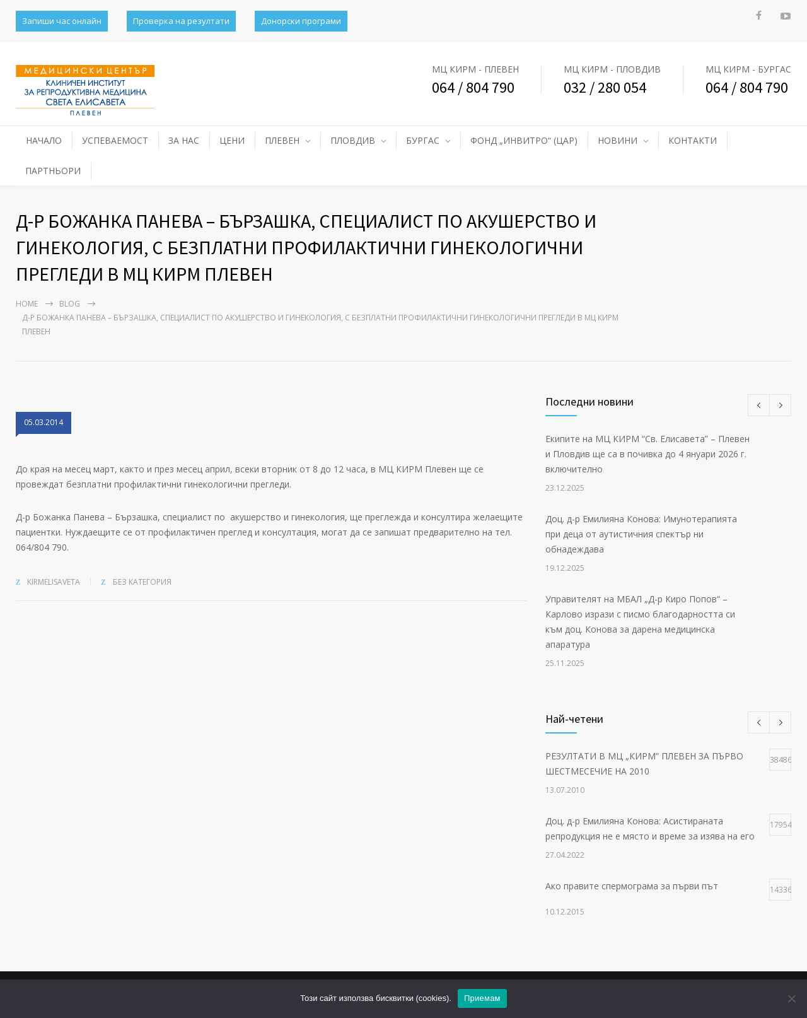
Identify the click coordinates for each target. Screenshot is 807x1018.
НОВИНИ (617, 140)
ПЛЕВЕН (282, 140)
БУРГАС (422, 140)
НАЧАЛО (44, 140)
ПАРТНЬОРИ (53, 171)
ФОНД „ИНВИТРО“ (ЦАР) (524, 140)
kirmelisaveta (53, 581)
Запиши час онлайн (62, 20)
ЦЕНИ (232, 140)
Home (27, 303)
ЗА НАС (183, 140)
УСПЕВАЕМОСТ (115, 140)
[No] (791, 998)
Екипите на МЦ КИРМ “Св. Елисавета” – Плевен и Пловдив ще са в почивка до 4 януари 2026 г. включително (647, 454)
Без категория (142, 581)
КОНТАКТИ (692, 140)
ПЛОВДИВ (352, 140)
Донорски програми (301, 20)
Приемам (482, 998)
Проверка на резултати (181, 20)
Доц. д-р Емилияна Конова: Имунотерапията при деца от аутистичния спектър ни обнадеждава (641, 534)
